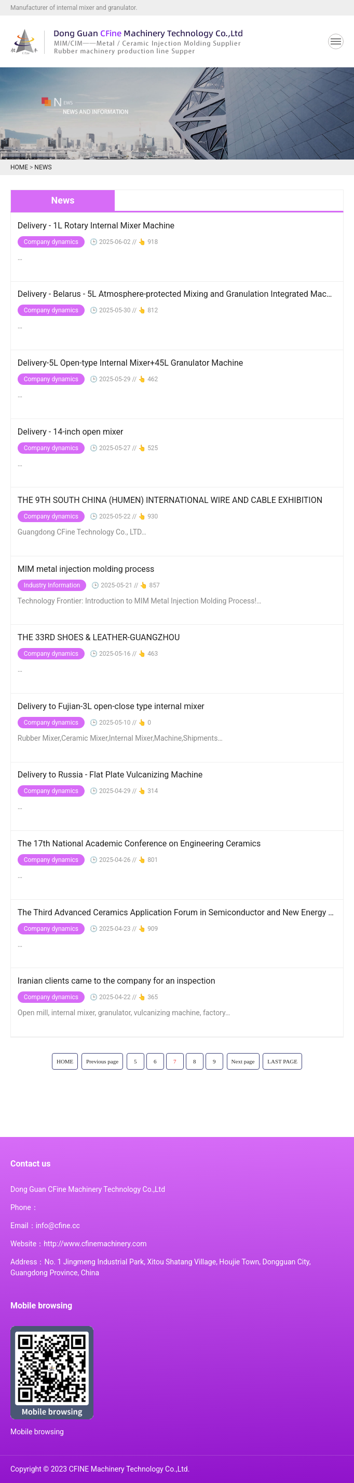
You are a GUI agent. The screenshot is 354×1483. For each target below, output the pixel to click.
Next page (243, 1061)
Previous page (102, 1061)
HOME (19, 167)
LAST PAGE (282, 1061)
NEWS (42, 167)
